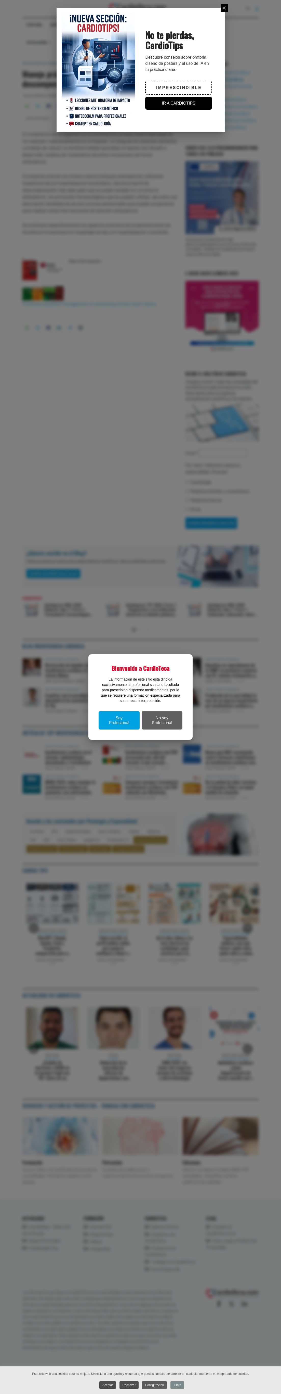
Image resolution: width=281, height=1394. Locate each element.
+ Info (177, 1385)
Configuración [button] (154, 1385)
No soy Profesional (162, 720)
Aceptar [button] (107, 1385)
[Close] (224, 8)
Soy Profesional (119, 720)
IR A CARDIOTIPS (178, 103)
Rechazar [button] (129, 1385)
